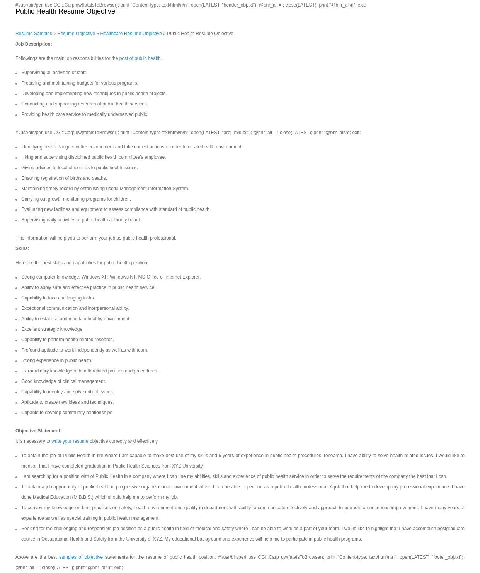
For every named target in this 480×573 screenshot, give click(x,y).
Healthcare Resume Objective (131, 33)
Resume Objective (76, 33)
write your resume (69, 441)
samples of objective (81, 557)
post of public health (140, 58)
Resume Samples (33, 33)
